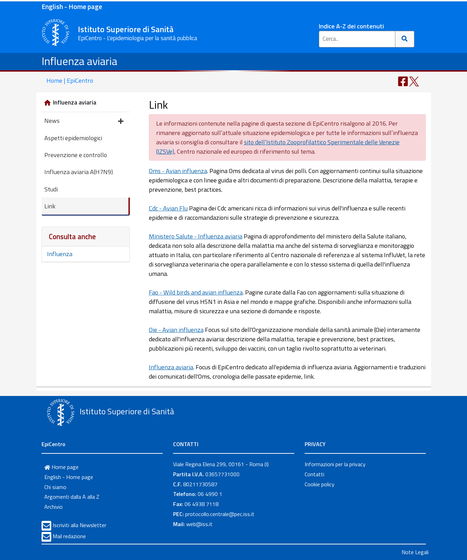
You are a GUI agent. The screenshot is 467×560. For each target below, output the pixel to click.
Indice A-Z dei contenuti (351, 26)
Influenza (59, 254)
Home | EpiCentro (69, 80)
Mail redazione (69, 536)
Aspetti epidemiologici (73, 138)
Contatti (314, 474)
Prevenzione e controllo (75, 155)
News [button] (84, 121)
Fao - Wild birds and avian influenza (196, 292)
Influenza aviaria (79, 61)
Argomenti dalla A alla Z (71, 497)
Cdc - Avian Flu (168, 208)
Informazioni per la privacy (335, 464)
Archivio (53, 507)
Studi (51, 189)
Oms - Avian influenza (178, 170)
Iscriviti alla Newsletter (79, 525)
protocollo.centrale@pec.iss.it (219, 514)
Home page (61, 467)
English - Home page (72, 6)
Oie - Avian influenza (176, 329)
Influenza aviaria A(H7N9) (78, 172)
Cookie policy (319, 484)
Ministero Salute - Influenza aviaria (195, 236)
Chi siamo (55, 487)
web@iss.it (199, 524)
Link (49, 206)
